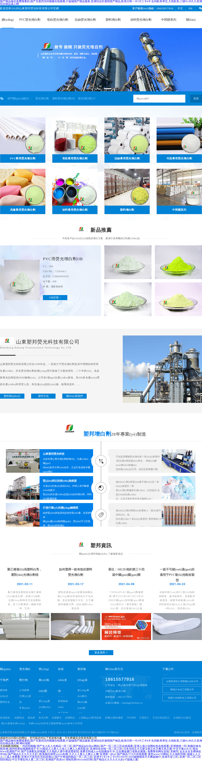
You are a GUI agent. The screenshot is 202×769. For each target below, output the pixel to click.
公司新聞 (24, 690)
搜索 (196, 98)
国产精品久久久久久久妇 (23, 754)
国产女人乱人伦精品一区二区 (54, 746)
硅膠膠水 (57, 718)
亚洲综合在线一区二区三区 (106, 748)
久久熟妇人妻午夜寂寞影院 (62, 751)
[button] (107, 88)
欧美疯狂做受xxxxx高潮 (53, 754)
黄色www (153, 754)
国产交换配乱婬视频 (33, 751)
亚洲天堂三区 (170, 756)
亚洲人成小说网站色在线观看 (151, 746)
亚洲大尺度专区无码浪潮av (37, 756)
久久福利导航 (178, 754)
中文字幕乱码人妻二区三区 (28, 759)
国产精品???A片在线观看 (132, 754)
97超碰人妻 (131, 759)
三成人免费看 (12, 756)
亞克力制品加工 (161, 718)
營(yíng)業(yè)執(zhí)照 (44, 707)
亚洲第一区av (108, 754)
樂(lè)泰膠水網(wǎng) (13, 723)
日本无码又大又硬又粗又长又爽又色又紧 (147, 748)
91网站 (164, 754)
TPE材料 (131, 718)
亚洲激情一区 (178, 746)
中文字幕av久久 (182, 748)
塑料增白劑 (113, 19)
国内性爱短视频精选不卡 (24, 748)
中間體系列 (168, 19)
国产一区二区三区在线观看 (116, 746)
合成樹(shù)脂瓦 (182, 718)
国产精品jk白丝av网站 (86, 746)
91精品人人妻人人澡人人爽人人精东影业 (64, 748)
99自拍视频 (29, 746)
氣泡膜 (31, 718)
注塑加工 (144, 718)
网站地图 (25, 743)
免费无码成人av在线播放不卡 (97, 751)
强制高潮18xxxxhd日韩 (78, 759)
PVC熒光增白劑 (29, 19)
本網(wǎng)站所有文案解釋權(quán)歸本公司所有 (56, 723)
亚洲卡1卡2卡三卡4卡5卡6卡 (110, 756)
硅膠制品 (19, 718)
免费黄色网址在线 (158, 751)
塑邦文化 (5, 702)
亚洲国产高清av (54, 759)
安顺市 (174, 751)
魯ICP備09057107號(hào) (105, 732)
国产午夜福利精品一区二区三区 (73, 756)
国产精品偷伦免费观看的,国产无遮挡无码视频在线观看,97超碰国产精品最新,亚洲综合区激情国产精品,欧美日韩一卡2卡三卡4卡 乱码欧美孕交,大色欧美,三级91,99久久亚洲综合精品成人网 (101, 742)
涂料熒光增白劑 (141, 19)
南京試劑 (43, 718)
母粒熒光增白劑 (57, 19)
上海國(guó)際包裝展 (90, 718)
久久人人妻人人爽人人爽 (84, 754)
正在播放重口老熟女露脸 (131, 751)
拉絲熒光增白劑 (85, 19)
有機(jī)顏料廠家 (114, 718)
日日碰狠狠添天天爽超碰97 (144, 756)
